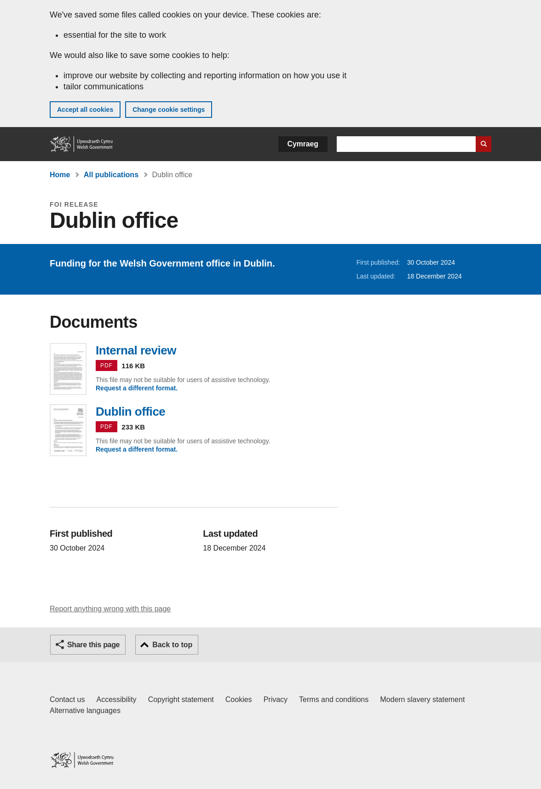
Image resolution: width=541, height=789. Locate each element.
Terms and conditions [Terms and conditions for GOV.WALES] (333, 699)
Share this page (93, 645)
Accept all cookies (85, 109)
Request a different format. (137, 388)
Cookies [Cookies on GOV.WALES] (238, 699)
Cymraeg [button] (303, 144)
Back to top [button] (172, 645)
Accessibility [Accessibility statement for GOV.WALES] (116, 699)
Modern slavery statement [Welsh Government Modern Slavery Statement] (422, 699)
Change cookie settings (168, 109)
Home (60, 175)
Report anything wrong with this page (110, 609)
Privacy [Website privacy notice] (276, 699)
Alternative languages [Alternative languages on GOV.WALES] (85, 710)
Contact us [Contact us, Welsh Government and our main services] (67, 699)
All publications (111, 175)
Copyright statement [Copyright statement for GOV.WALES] (181, 699)
